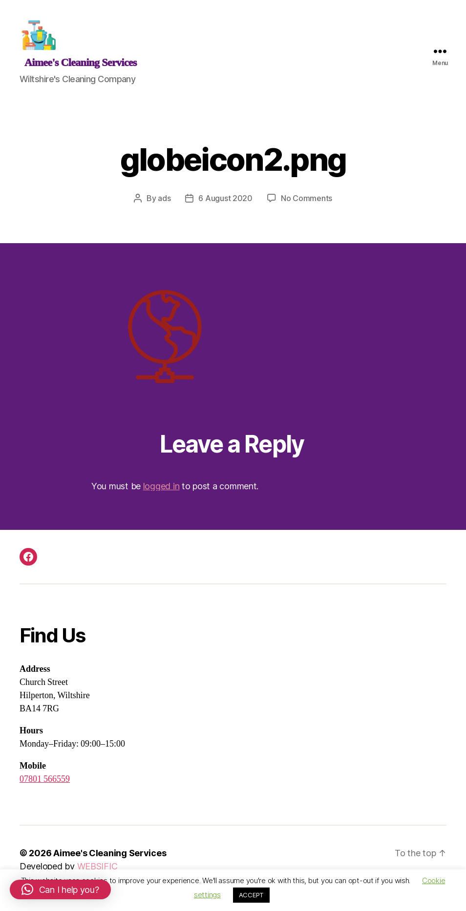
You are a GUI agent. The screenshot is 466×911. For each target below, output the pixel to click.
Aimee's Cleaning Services (109, 861)
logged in (161, 494)
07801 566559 (45, 787)
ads (164, 206)
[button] (60, 889)
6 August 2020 (225, 206)
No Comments (306, 206)
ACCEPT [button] (251, 895)
